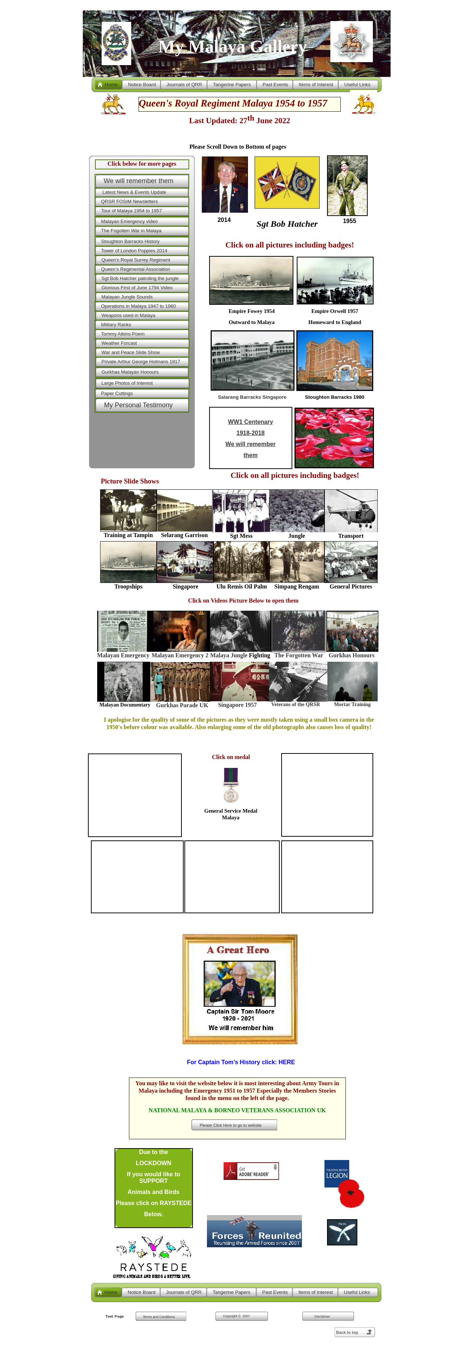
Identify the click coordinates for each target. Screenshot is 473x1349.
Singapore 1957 (237, 705)
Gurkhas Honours (351, 655)
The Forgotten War (298, 655)
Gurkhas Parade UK (182, 705)
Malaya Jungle (229, 655)
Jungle (296, 536)
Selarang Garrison (184, 535)
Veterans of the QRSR (295, 704)
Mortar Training (352, 704)
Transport (351, 536)
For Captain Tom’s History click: (241, 1062)
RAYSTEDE (175, 1203)
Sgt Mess (241, 536)
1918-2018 (250, 433)
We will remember (250, 444)
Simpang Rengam (296, 586)
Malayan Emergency (123, 655)
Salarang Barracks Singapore (252, 397)
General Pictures (351, 586)
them (251, 455)
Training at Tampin (128, 535)
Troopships (129, 586)
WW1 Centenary (250, 422)
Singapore (185, 586)
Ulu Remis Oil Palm (242, 586)
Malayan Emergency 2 (180, 655)
